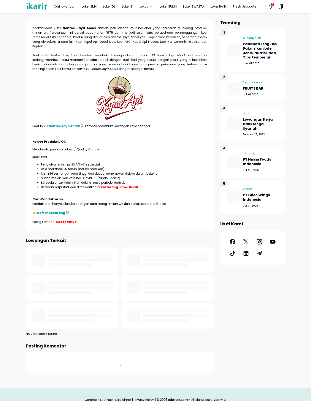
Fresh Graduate (244, 6)
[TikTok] (232, 253)
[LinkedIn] (246, 253)
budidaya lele (252, 38)
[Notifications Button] (270, 6)
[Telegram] (259, 253)
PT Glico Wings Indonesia (256, 197)
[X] (246, 242)
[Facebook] (232, 242)
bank (246, 113)
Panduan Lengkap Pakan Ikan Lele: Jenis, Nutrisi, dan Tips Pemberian (260, 51)
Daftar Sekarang (51, 213)
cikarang (249, 153)
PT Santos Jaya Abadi (62, 126)
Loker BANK (219, 6)
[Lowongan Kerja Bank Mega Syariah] (233, 123)
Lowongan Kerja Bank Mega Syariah (258, 124)
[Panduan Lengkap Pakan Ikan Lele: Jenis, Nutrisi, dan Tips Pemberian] (233, 50)
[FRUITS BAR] (233, 88)
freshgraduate (252, 82)
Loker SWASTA (193, 6)
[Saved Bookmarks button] (280, 6)
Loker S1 (127, 6)
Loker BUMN (168, 6)
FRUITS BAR (253, 88)
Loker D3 (109, 6)
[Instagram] (259, 242)
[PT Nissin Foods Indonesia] (233, 161)
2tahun (247, 189)
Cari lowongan (64, 6)
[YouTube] (273, 242)
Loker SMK (89, 6)
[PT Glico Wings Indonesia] (233, 197)
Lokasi (146, 6)
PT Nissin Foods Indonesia (257, 161)
